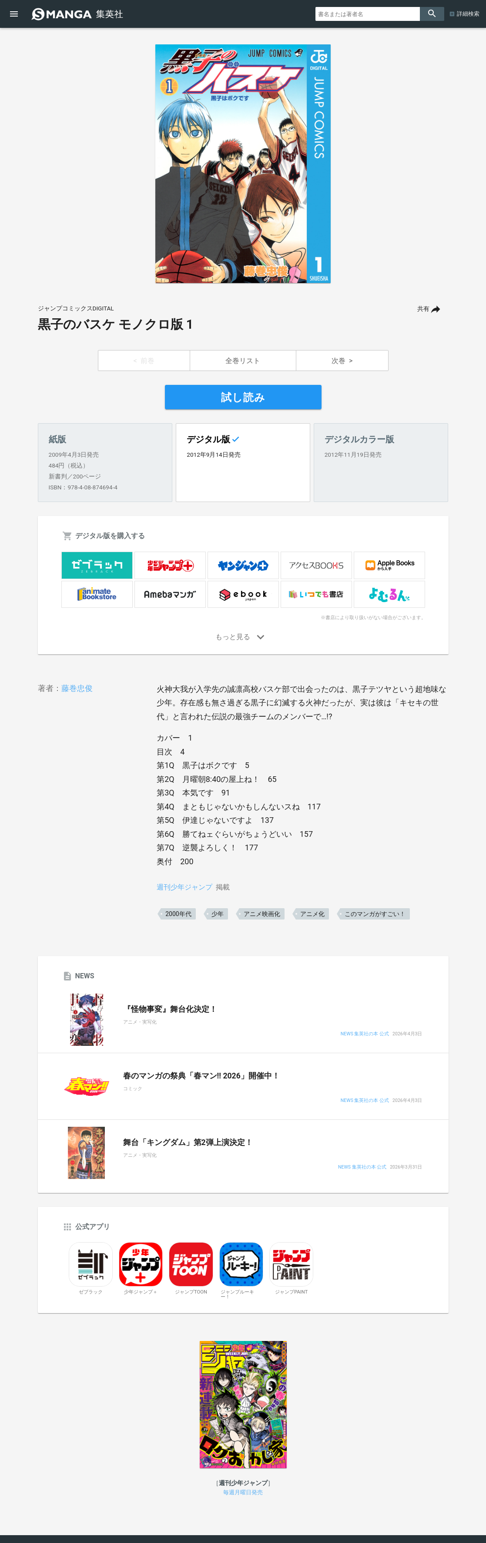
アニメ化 (312, 913)
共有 (423, 309)
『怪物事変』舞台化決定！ (170, 1009)
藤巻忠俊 (77, 688)
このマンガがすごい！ (375, 913)
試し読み (243, 397)
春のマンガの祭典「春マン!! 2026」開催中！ (201, 1075)
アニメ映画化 (262, 913)
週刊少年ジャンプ (184, 887)
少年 (217, 913)
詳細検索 (468, 13)
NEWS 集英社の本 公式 (365, 1034)
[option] (243, 164)
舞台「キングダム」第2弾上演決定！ (188, 1142)
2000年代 (178, 913)
